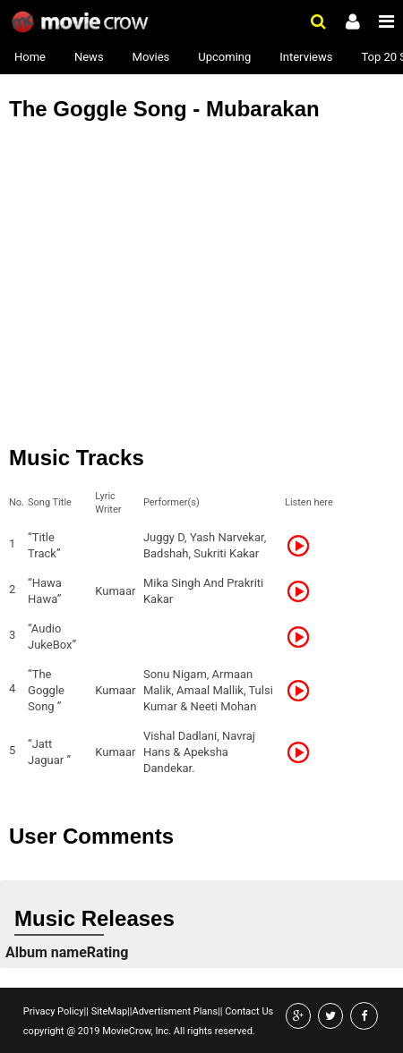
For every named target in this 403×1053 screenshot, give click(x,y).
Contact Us (247, 1011)
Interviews (305, 57)
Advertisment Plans (175, 1011)
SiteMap (108, 1011)
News (89, 57)
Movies (151, 57)
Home (30, 57)
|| (86, 1011)
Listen (303, 545)
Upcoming (224, 57)
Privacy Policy (53, 1011)
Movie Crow (82, 22)
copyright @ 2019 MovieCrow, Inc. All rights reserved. (139, 1031)
